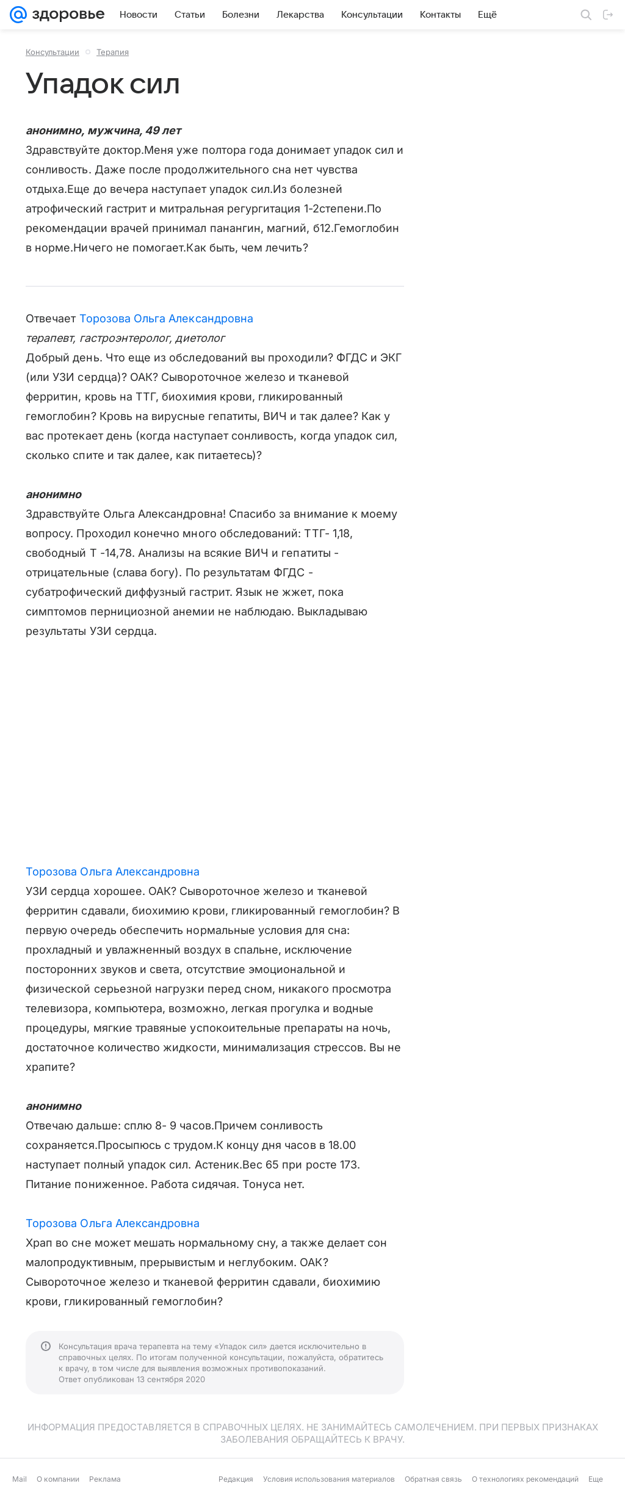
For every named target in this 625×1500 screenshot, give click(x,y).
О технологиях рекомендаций (525, 1479)
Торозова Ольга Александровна (166, 318)
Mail (19, 1479)
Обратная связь (433, 1479)
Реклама (105, 1479)
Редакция (236, 1479)
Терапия (112, 52)
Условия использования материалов (329, 1479)
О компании (58, 1479)
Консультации (52, 52)
